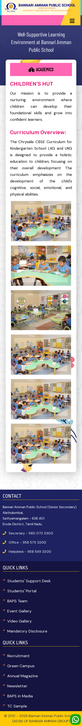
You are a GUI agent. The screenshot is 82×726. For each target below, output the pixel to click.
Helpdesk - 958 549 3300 (30, 551)
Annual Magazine (22, 676)
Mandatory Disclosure (27, 631)
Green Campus (21, 666)
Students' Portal (22, 591)
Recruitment (18, 655)
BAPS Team (17, 601)
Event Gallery (19, 611)
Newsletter (17, 686)
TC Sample (17, 706)
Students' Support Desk (29, 581)
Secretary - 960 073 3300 (31, 533)
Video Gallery (19, 621)
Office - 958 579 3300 (27, 542)
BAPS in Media (20, 696)
